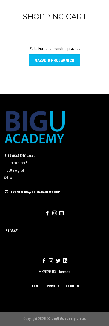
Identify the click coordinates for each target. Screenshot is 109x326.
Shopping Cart (55, 16)
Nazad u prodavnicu (54, 60)
